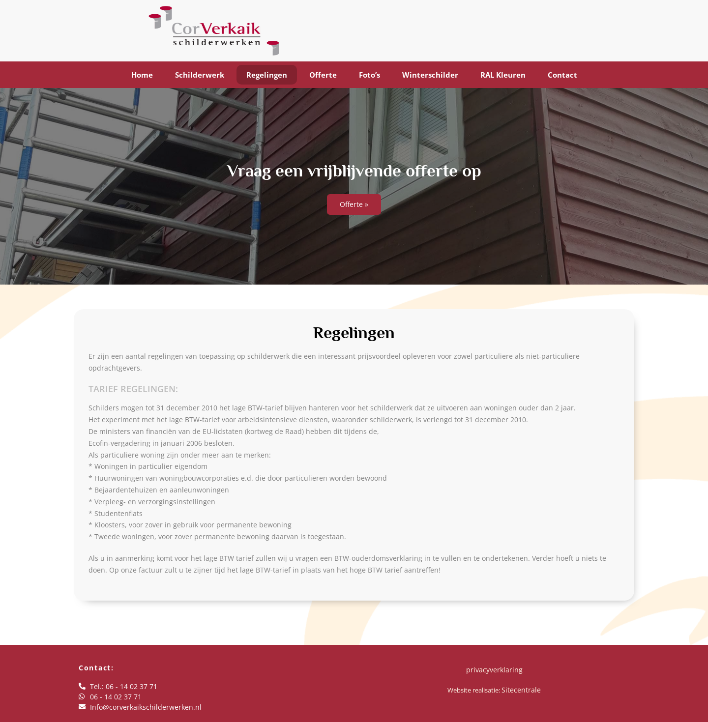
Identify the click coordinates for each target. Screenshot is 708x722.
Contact (562, 75)
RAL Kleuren (503, 75)
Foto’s (369, 75)
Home (142, 75)
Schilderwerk (199, 75)
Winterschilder (430, 75)
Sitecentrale (521, 689)
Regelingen (266, 75)
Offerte (323, 75)
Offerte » (354, 204)
